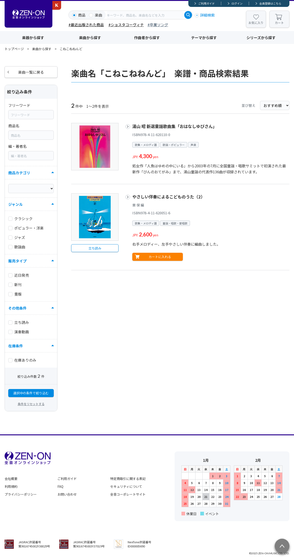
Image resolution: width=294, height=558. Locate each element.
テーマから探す (204, 37)
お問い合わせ (67, 494)
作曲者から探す (147, 37)
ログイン (237, 3)
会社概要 (11, 478)
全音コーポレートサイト (128, 494)
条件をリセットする (31, 404)
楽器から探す (33, 37)
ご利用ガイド (206, 3)
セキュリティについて (126, 486)
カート (279, 22)
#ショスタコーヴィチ (126, 24)
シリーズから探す (261, 37)
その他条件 (17, 308)
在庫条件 (15, 346)
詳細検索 (207, 15)
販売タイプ (17, 261)
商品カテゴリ (19, 172)
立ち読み (94, 248)
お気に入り (256, 22)
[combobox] (145, 15)
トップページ (14, 48)
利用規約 (11, 486)
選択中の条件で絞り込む (31, 393)
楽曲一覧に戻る (31, 72)
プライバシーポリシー (21, 494)
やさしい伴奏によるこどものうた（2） (168, 197)
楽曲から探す (90, 37)
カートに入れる (160, 256)
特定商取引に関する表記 (128, 478)
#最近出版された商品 (86, 24)
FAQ (60, 486)
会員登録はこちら (270, 3)
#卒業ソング (157, 24)
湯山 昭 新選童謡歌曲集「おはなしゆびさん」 (174, 126)
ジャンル (15, 204)
